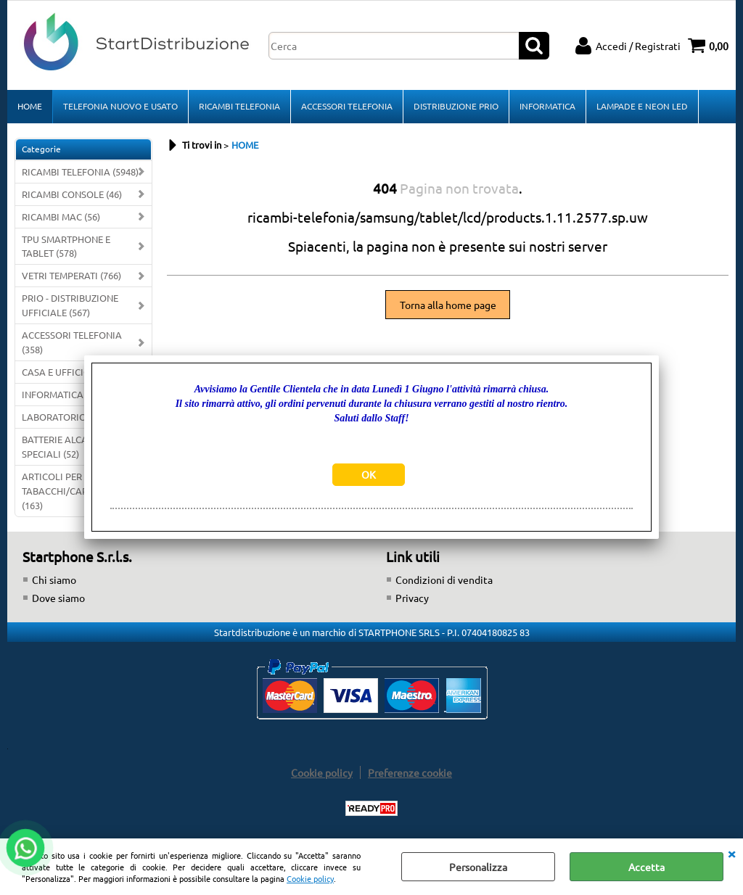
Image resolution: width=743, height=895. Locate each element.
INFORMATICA (547, 106)
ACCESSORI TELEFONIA (347, 106)
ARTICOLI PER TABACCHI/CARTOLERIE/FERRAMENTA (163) (87, 490)
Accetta (646, 866)
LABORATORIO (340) (66, 417)
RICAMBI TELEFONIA (239, 106)
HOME (29, 106)
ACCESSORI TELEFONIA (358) (72, 342)
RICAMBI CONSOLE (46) (72, 194)
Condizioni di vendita (444, 579)
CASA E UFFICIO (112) (68, 372)
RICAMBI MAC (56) (61, 216)
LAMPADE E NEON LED (642, 106)
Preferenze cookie (410, 772)
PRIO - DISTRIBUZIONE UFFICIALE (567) (70, 305)
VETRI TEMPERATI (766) (71, 275)
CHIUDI (731, 853)
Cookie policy (310, 878)
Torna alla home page (448, 304)
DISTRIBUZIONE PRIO (456, 106)
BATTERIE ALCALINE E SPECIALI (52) (68, 446)
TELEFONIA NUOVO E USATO (120, 106)
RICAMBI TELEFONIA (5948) (80, 171)
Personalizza (478, 866)
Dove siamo (58, 597)
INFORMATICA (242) (64, 394)
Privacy (412, 597)
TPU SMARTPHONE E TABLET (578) (66, 246)
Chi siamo (54, 579)
